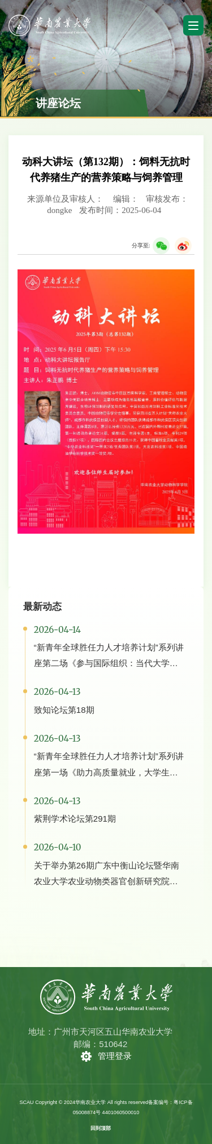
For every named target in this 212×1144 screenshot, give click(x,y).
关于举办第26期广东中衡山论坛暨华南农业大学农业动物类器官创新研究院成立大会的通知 (106, 881)
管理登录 (115, 1056)
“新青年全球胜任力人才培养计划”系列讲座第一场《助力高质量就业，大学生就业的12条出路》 (109, 771)
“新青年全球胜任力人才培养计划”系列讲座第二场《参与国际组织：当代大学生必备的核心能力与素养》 (109, 663)
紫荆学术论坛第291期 (75, 818)
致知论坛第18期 (64, 710)
